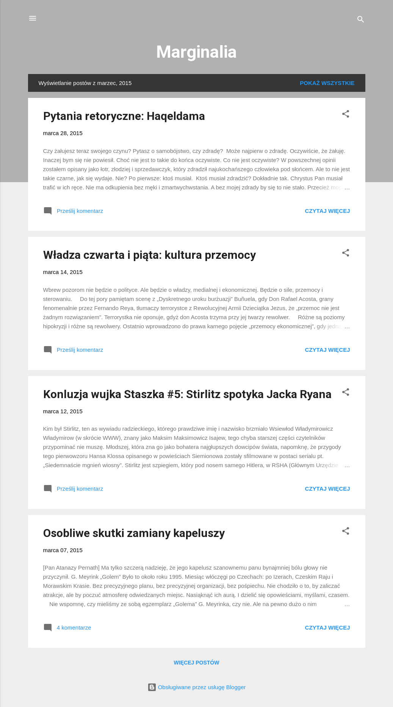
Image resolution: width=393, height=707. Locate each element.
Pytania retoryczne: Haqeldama (124, 116)
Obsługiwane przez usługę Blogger (196, 687)
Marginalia (196, 52)
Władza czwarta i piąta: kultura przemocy (149, 254)
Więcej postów (196, 663)
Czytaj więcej (327, 211)
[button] (345, 115)
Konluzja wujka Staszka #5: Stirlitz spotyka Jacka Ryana (187, 394)
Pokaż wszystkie (327, 83)
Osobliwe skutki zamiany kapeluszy (134, 533)
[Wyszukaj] (360, 20)
